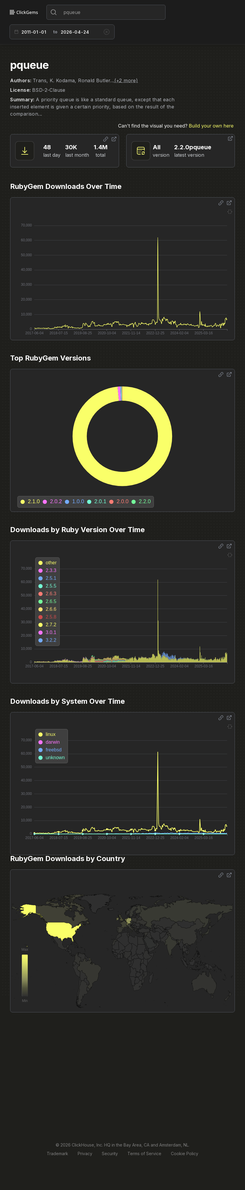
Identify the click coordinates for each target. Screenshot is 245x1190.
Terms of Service (144, 1153)
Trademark (57, 1153)
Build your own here (211, 126)
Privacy (85, 1153)
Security (110, 1153)
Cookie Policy (184, 1153)
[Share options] (106, 139)
